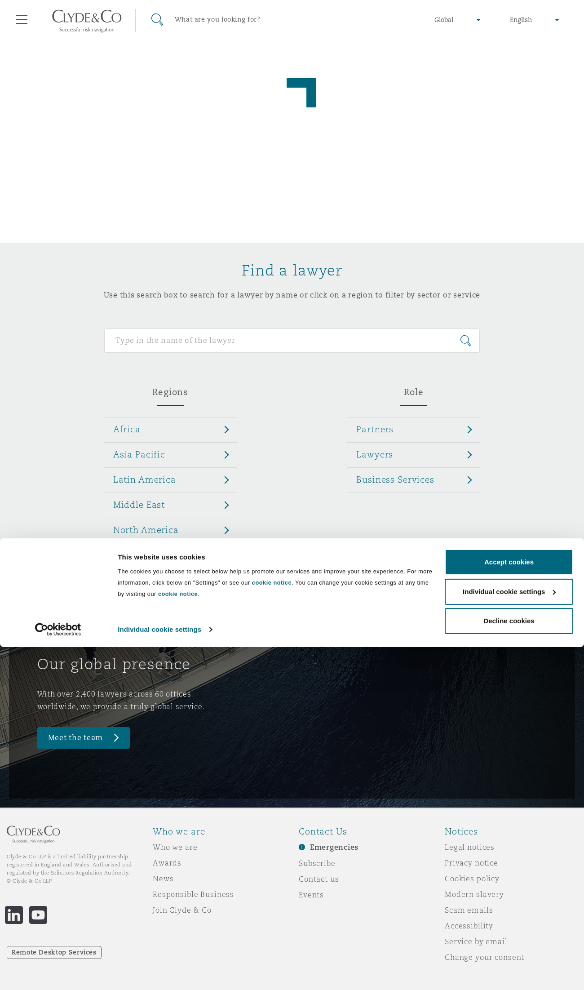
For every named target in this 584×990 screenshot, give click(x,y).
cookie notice (272, 925)
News (163, 878)
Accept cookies (509, 905)
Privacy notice (471, 862)
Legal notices (470, 847)
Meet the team (75, 737)
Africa (127, 429)
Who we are (175, 847)
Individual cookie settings (159, 972)
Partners (375, 429)
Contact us (319, 879)
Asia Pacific (139, 454)
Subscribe (317, 863)
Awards (167, 862)
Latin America (144, 479)
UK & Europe (141, 555)
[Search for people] (292, 341)
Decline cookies (508, 964)
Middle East (139, 504)
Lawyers (374, 454)
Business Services (395, 479)
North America (146, 529)
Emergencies (334, 847)
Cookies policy (472, 878)
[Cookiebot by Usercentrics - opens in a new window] (58, 972)
